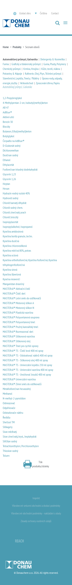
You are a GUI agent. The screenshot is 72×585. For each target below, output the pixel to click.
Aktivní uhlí (8, 117)
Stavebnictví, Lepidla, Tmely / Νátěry (21, 78)
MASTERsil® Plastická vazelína (18, 312)
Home (6, 47)
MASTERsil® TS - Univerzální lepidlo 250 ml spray (27, 365)
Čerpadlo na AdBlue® (13, 141)
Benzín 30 (8, 122)
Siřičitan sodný (10, 441)
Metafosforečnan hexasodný (17, 389)
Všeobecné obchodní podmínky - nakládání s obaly (36, 513)
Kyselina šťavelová (12, 274)
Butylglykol (8, 136)
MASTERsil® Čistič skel (14, 293)
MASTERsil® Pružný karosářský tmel (20, 327)
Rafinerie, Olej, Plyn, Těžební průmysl (43, 73)
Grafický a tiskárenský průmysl (26, 64)
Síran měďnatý (10, 432)
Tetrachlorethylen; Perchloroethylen (21, 446)
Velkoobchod (26, 83)
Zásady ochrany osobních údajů (36, 521)
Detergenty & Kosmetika (52, 59)
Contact (55, 13)
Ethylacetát (8, 165)
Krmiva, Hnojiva (31, 69)
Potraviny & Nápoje (12, 73)
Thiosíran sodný (10, 451)
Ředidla (6, 417)
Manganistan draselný (13, 284)
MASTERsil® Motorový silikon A (18, 303)
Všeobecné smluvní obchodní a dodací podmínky (36, 505)
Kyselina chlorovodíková (15, 246)
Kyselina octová (10, 255)
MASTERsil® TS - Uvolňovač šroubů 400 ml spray (27, 374)
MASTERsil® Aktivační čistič (16, 288)
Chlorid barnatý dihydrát (14, 203)
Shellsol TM (9, 422)
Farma (6, 64)
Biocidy (6, 126)
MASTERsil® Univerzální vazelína (19, 379)
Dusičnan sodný (10, 155)
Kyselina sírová (10, 269)
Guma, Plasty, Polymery (54, 64)
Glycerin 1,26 (9, 179)
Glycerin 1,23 (9, 174)
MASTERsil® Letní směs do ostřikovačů (22, 298)
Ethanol (6, 160)
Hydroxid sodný (10, 198)
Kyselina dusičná (11, 241)
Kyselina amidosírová (13, 231)
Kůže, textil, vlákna (50, 69)
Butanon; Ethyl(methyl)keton (17, 131)
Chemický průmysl (12, 69)
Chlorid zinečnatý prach (14, 212)
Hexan (6, 188)
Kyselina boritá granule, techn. (18, 236)
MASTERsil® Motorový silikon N (18, 308)
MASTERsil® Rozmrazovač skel (18, 331)
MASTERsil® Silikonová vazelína (19, 336)
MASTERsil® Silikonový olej (16, 341)
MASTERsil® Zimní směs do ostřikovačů (22, 384)
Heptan (6, 184)
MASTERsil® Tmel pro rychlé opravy (20, 346)
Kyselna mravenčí (11, 279)
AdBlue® (7, 112)
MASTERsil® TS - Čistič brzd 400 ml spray (23, 350)
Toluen (6, 455)
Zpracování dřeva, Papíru (48, 83)
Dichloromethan (11, 150)
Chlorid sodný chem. (13, 207)
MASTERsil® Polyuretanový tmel (19, 322)
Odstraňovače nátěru (13, 412)
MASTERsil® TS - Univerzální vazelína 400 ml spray (28, 370)
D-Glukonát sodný (11, 145)
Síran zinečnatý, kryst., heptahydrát (19, 436)
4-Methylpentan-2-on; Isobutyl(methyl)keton (25, 103)
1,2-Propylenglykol (12, 98)
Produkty (17, 47)
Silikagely (7, 427)
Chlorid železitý (10, 217)
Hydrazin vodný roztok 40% (16, 193)
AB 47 (6, 107)
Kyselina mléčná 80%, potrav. (17, 250)
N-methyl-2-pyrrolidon (14, 398)
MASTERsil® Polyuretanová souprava (21, 317)
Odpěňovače (9, 408)
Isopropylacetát (10, 222)
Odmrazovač (9, 403)
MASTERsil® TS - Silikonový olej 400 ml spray (25, 360)
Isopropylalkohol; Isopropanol (18, 226)
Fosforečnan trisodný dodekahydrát (20, 169)
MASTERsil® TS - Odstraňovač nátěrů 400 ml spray (27, 355)
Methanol (7, 393)
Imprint (36, 498)
